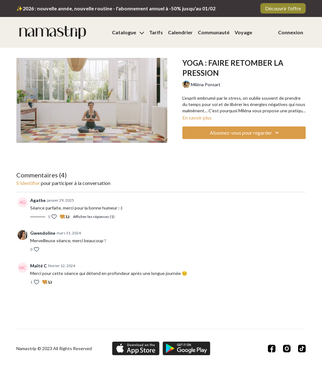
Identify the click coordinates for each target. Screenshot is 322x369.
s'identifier (28, 183)
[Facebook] (271, 348)
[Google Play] (186, 348)
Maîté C (38, 265)
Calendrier (180, 32)
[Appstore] (136, 348)
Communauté (214, 32)
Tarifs (156, 32)
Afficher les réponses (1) (93, 216)
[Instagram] (287, 348)
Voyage (243, 32)
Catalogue (128, 32)
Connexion (290, 32)
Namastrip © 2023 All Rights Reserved (54, 348)
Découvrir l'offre (283, 8)
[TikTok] (302, 348)
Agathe (38, 200)
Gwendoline (42, 233)
